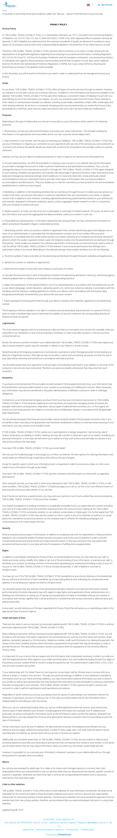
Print (4, 10)
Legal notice (28, 829)
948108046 (92, 823)
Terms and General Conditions (49, 829)
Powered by (58, 834)
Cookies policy (87, 829)
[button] (90, 4)
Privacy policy (72, 829)
